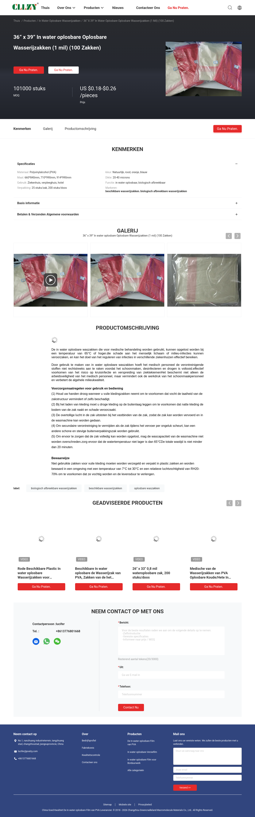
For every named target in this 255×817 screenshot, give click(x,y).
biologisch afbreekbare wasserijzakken (54, 488)
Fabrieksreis (88, 748)
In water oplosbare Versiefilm (142, 752)
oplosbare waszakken (147, 488)
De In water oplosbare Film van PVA (141, 743)
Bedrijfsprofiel (89, 740)
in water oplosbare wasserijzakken (59, 20)
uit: (122, 667)
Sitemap (107, 804)
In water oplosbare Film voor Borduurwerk (142, 761)
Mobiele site (125, 804)
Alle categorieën (136, 770)
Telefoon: (125, 686)
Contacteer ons (89, 762)
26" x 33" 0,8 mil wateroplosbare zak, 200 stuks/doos (151, 573)
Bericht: (124, 622)
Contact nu (131, 707)
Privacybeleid (145, 804)
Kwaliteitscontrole (91, 755)
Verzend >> (185, 787)
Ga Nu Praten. (28, 70)
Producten (30, 20)
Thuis (17, 20)
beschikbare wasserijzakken (105, 488)
